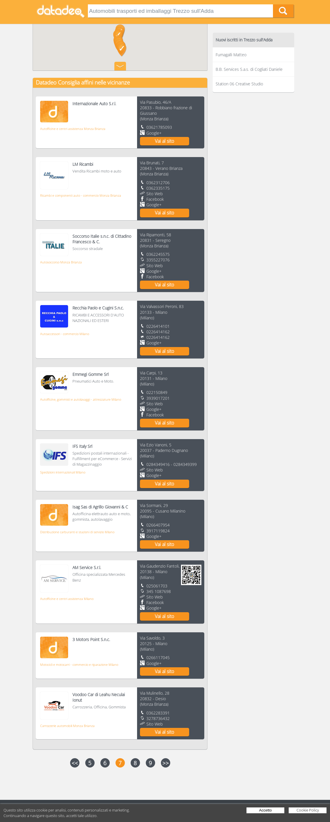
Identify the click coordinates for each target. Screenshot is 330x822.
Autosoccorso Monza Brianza (61, 262)
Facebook (155, 199)
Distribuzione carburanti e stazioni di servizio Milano (77, 532)
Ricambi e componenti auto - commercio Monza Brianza (80, 195)
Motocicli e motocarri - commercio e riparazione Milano (79, 664)
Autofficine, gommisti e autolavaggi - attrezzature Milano (80, 399)
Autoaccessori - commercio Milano (64, 334)
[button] (122, 50)
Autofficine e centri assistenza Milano (66, 598)
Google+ (154, 133)
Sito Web (154, 193)
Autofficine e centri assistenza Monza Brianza (72, 128)
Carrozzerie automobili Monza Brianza (67, 726)
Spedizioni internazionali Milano (62, 472)
